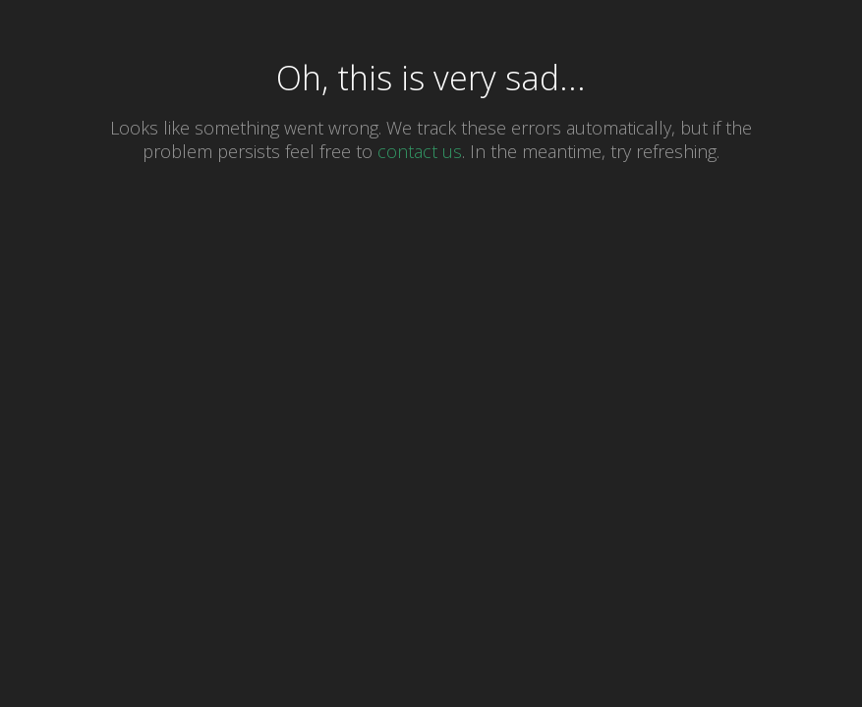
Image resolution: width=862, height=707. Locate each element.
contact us (419, 151)
